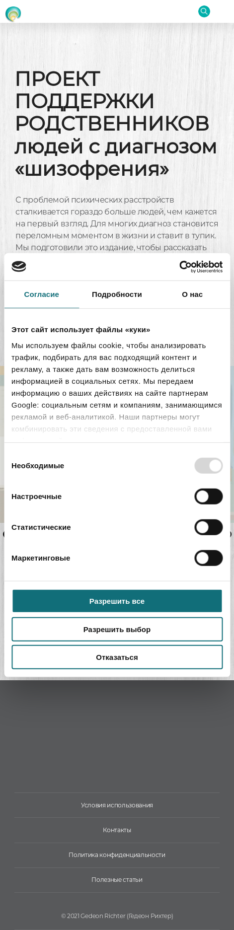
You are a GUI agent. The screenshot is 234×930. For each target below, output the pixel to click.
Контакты (117, 830)
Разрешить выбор (117, 629)
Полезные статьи (116, 879)
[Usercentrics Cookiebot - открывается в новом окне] (179, 266)
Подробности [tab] (117, 294)
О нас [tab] (192, 294)
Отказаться (117, 657)
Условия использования (117, 805)
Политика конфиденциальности (117, 854)
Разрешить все (117, 601)
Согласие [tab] (41, 294)
